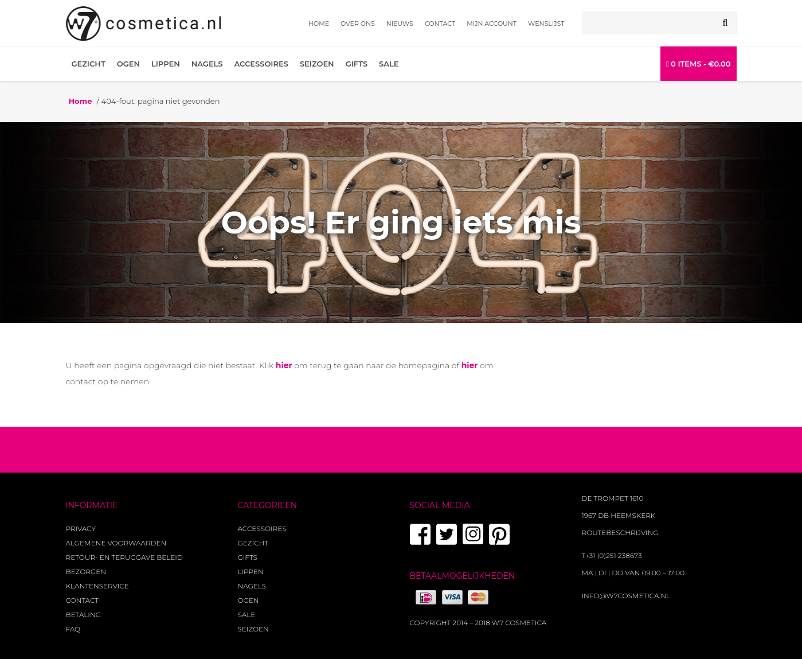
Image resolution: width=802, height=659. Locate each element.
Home (318, 24)
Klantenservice (97, 586)
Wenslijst (546, 24)
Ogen (128, 63)
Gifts (356, 63)
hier (284, 365)
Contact (440, 24)
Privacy (81, 528)
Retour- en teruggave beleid (124, 557)
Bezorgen (86, 571)
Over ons (358, 24)
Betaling (83, 614)
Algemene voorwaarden (116, 543)
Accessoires (261, 63)
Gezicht (88, 63)
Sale (388, 63)
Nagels (207, 63)
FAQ (73, 629)
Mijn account (492, 24)
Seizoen (317, 63)
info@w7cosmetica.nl (626, 595)
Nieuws (399, 24)
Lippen (165, 63)
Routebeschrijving (620, 532)
